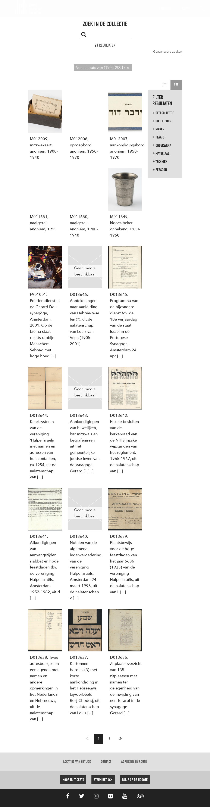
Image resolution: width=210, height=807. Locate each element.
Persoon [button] (160, 170)
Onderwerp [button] (162, 145)
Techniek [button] (160, 162)
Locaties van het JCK (77, 762)
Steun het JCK (103, 780)
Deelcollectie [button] (163, 113)
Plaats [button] (158, 137)
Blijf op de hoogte (135, 780)
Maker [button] (158, 129)
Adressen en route (134, 762)
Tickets (185, 8)
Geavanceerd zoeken (167, 51)
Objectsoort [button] (163, 121)
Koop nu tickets (73, 780)
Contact (106, 762)
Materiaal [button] (161, 154)
